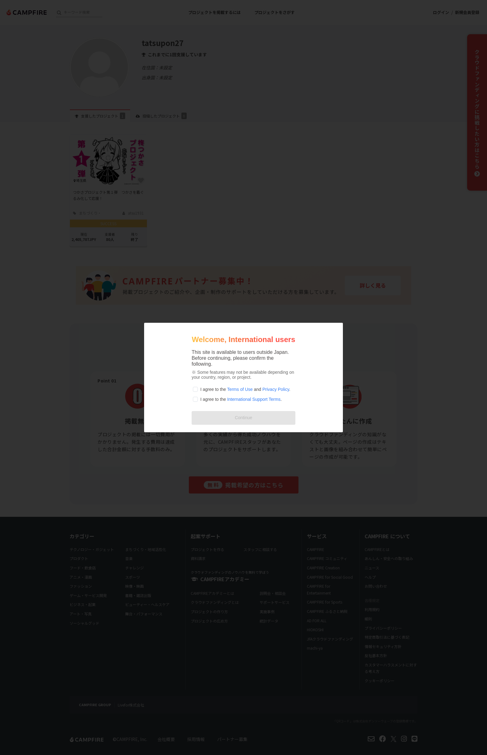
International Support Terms (253, 399)
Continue (243, 417)
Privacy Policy (275, 389)
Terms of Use (240, 389)
